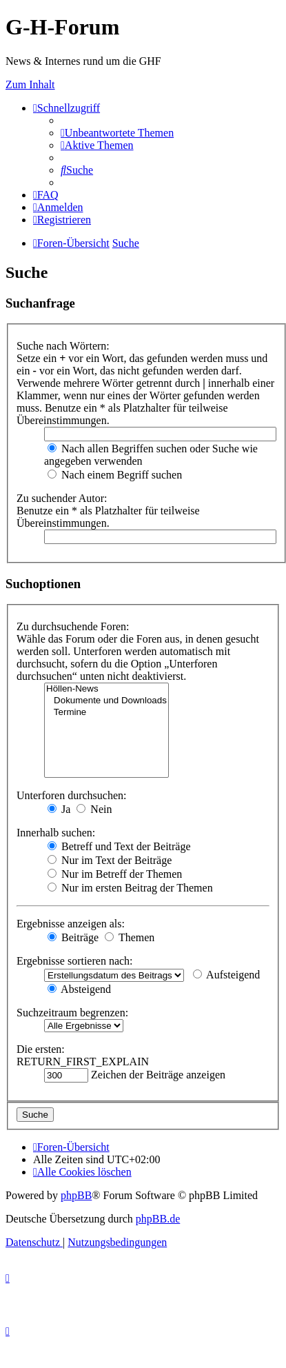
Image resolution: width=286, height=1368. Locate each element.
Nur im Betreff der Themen (115, 874)
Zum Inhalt (30, 84)
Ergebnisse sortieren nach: (75, 961)
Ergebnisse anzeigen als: (71, 923)
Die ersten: (41, 1049)
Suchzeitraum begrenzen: (72, 1012)
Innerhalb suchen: (56, 832)
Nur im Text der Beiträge (110, 860)
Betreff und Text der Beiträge (119, 846)
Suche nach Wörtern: (63, 346)
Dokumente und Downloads (106, 701)
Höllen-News (106, 689)
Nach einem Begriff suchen (115, 475)
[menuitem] (117, 133)
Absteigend (79, 989)
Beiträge (73, 937)
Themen (129, 937)
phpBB (76, 1195)
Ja (59, 809)
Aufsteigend (226, 974)
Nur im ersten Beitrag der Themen (130, 888)
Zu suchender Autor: (62, 498)
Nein (94, 809)
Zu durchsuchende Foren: (73, 626)
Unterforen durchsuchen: (72, 795)
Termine (106, 712)
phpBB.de (158, 1219)
